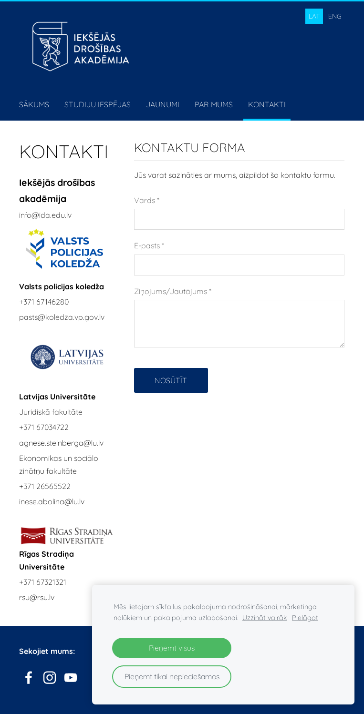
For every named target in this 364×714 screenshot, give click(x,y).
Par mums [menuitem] (214, 104)
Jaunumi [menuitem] (162, 104)
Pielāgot (305, 617)
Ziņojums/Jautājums (172, 291)
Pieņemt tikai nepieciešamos (172, 676)
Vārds (146, 200)
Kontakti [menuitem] (267, 104)
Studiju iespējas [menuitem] (97, 104)
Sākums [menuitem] (34, 104)
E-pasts (149, 245)
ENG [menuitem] (335, 16)
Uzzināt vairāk (264, 617)
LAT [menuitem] (314, 16)
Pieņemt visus (172, 648)
